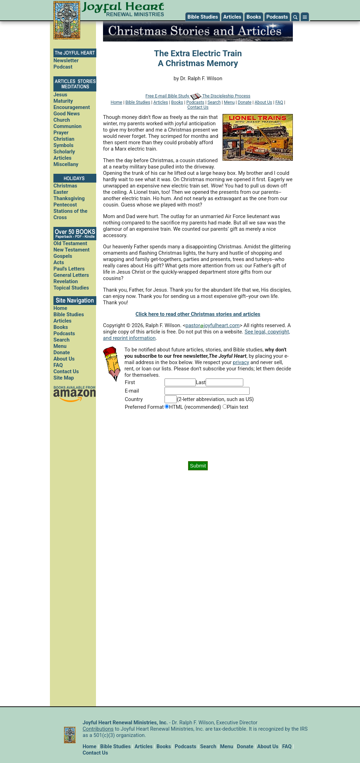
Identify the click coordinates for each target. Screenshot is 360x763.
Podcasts (277, 17)
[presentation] (198, 436)
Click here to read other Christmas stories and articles (198, 314)
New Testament (71, 250)
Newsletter (66, 60)
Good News (66, 113)
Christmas (65, 186)
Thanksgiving (69, 198)
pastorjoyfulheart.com (212, 325)
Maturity (63, 101)
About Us (64, 359)
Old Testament (70, 243)
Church (61, 120)
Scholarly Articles (64, 154)
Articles (232, 17)
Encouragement (71, 107)
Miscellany (65, 164)
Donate (61, 352)
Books (253, 17)
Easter (60, 192)
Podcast (62, 67)
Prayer (61, 132)
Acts (58, 262)
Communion (67, 126)
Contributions (98, 729)
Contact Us (66, 371)
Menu (59, 346)
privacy (241, 362)
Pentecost (65, 205)
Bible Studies (202, 17)
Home (60, 308)
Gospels (62, 256)
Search (61, 340)
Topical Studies (71, 288)
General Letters (71, 275)
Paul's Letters (69, 269)
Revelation (65, 281)
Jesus (60, 94)
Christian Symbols (63, 142)
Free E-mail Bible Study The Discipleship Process (198, 96)
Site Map (63, 378)
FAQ (58, 365)
